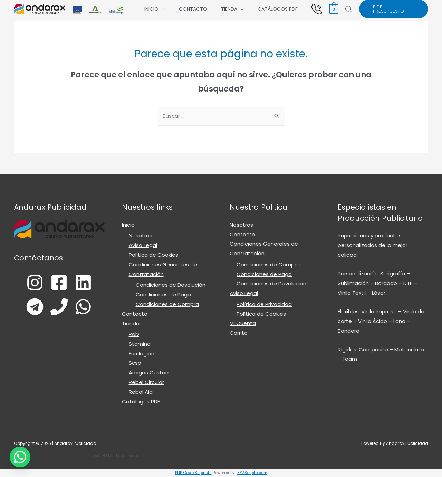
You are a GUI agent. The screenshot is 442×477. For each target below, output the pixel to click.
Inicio (151, 9)
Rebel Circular (146, 383)
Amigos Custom (150, 373)
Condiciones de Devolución (170, 285)
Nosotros (140, 236)
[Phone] (60, 307)
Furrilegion (141, 354)
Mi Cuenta (243, 324)
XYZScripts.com (252, 473)
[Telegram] (31, 307)
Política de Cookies (153, 255)
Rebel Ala (141, 392)
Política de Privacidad (264, 304)
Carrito (239, 333)
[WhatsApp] (90, 307)
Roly (134, 334)
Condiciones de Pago (163, 295)
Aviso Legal (143, 245)
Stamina (140, 344)
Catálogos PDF (278, 9)
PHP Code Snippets (193, 473)
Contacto (193, 9)
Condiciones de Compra (167, 304)
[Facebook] (58, 283)
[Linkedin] (87, 283)
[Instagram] (29, 283)
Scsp (135, 364)
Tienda (229, 9)
